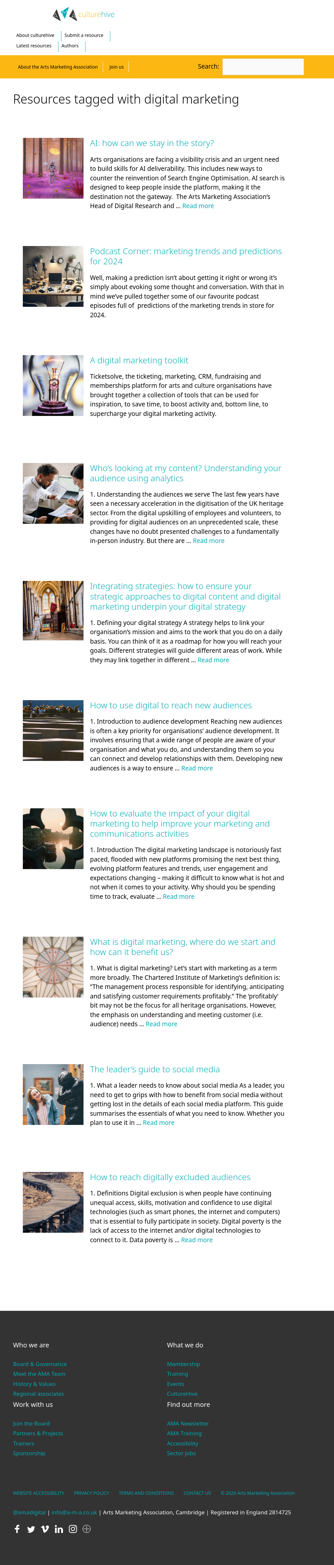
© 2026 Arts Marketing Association (258, 1493)
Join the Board (31, 1423)
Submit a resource (84, 35)
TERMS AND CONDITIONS (146, 1493)
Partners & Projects (38, 1433)
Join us (117, 67)
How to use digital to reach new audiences (171, 705)
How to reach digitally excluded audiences (170, 1177)
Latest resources (34, 45)
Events (175, 1384)
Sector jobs (181, 1453)
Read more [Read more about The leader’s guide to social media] (159, 1122)
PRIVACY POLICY (91, 1493)
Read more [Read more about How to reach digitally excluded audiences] (197, 1240)
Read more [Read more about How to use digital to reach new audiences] (197, 768)
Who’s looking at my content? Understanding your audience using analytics (185, 473)
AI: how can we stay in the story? (152, 143)
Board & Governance (40, 1364)
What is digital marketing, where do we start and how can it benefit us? (183, 947)
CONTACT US (197, 1493)
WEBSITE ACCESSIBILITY (38, 1493)
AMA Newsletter (188, 1423)
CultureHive (182, 1393)
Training (177, 1373)
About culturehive (35, 35)
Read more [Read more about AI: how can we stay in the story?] (198, 206)
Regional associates (38, 1393)
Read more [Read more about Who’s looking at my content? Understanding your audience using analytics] (208, 540)
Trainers (23, 1443)
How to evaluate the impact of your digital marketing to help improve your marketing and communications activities (180, 823)
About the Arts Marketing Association (58, 67)
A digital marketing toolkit (139, 360)
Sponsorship (29, 1453)
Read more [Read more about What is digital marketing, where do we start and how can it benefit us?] (161, 1024)
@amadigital (29, 1512)
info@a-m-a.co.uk (74, 1512)
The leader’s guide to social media (155, 1069)
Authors (70, 45)
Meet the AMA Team (39, 1373)
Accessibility (182, 1443)
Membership (183, 1364)
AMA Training (184, 1433)
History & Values (34, 1384)
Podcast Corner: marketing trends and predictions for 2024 (186, 256)
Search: (208, 66)
